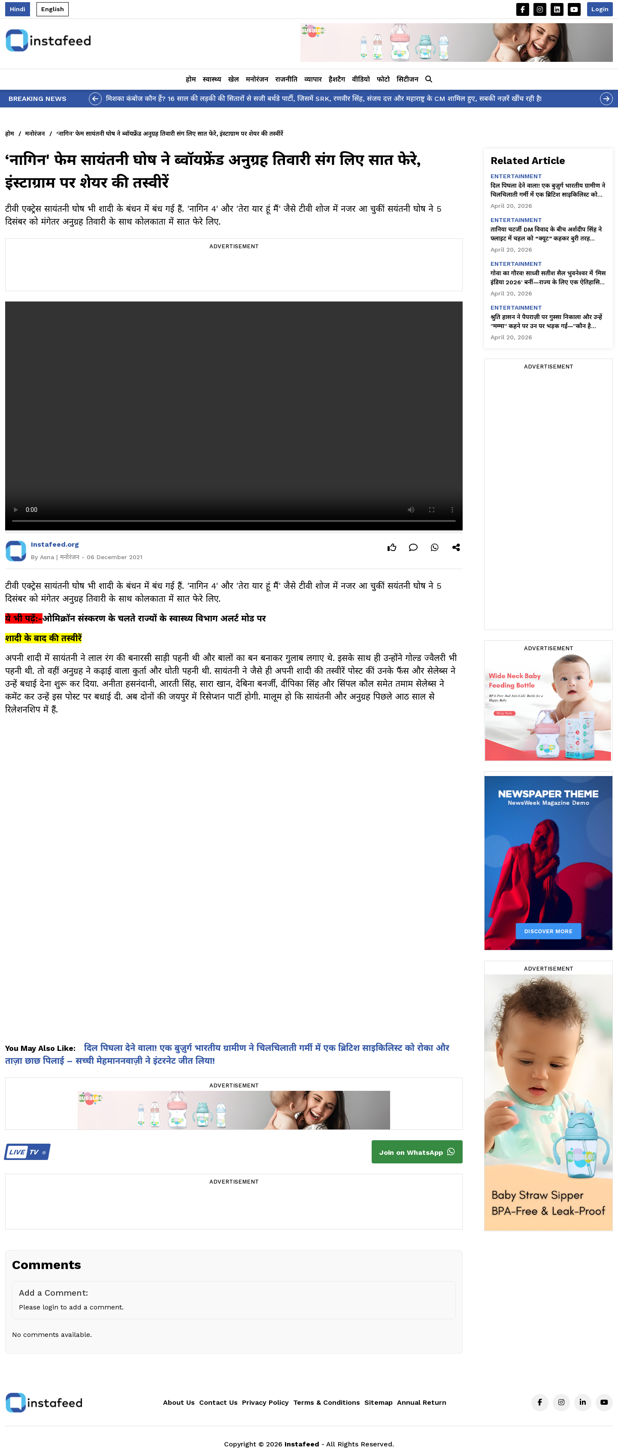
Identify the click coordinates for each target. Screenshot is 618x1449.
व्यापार (313, 79)
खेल (233, 79)
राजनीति (286, 79)
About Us (179, 1402)
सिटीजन (407, 79)
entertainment (516, 176)
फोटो (383, 79)
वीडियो (361, 79)
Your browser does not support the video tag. (234, 415)
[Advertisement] (234, 271)
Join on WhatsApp (417, 1151)
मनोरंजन (257, 79)
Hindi (17, 9)
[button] (429, 79)
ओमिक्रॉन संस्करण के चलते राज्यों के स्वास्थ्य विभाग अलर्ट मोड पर (154, 618)
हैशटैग (337, 79)
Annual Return (421, 1402)
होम (191, 79)
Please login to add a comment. (71, 1307)
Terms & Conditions (326, 1402)
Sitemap (378, 1402)
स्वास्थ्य (212, 79)
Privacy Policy (265, 1402)
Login (600, 9)
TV (26, 1152)
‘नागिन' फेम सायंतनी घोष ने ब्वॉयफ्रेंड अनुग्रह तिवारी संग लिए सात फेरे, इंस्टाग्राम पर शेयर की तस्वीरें (169, 133)
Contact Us (218, 1402)
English (52, 9)
